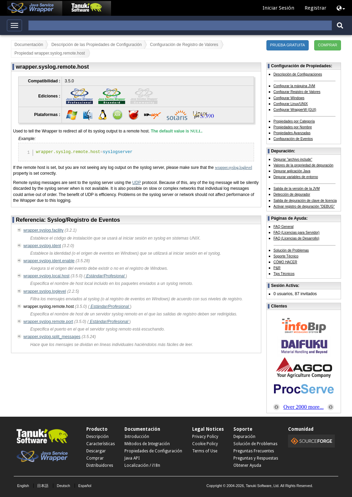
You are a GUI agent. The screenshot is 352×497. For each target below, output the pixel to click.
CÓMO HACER (285, 262)
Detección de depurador (292, 194)
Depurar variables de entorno (296, 177)
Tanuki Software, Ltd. (262, 486)
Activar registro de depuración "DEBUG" (304, 206)
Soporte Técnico (286, 256)
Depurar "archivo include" (293, 159)
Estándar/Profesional (105, 276)
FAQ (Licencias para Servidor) (297, 232)
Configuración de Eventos (293, 139)
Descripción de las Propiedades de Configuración (96, 44)
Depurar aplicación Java (292, 171)
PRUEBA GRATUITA (287, 45)
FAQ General (284, 227)
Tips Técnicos (284, 274)
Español (84, 486)
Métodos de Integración (147, 443)
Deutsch (63, 486)
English (23, 486)
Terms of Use (204, 451)
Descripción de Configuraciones (298, 74)
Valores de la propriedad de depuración (303, 165)
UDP (136, 182)
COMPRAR (327, 45)
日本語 (42, 486)
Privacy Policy (205, 436)
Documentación (28, 44)
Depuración (244, 436)
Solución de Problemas (291, 250)
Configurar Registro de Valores (297, 92)
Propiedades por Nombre (293, 127)
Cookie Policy (205, 443)
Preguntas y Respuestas (255, 458)
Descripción (97, 436)
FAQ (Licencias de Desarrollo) (296, 238)
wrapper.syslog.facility (43, 230)
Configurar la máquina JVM (294, 86)
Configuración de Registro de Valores (184, 44)
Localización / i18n (142, 465)
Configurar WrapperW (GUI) (295, 110)
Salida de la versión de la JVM (297, 188)
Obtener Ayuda (247, 465)
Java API (132, 458)
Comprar (95, 458)
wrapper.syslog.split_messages (51, 336)
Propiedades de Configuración (153, 451)
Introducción (136, 436)
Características (100, 443)
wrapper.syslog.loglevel (233, 167)
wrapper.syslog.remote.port (48, 321)
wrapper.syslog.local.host (46, 276)
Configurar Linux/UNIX (291, 104)
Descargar (96, 451)
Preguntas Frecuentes (253, 451)
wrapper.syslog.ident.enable (49, 260)
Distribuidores (99, 465)
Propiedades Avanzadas (292, 133)
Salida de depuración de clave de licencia (305, 201)
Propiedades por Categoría (294, 121)
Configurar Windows (289, 98)
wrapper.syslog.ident (42, 245)
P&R (277, 268)
